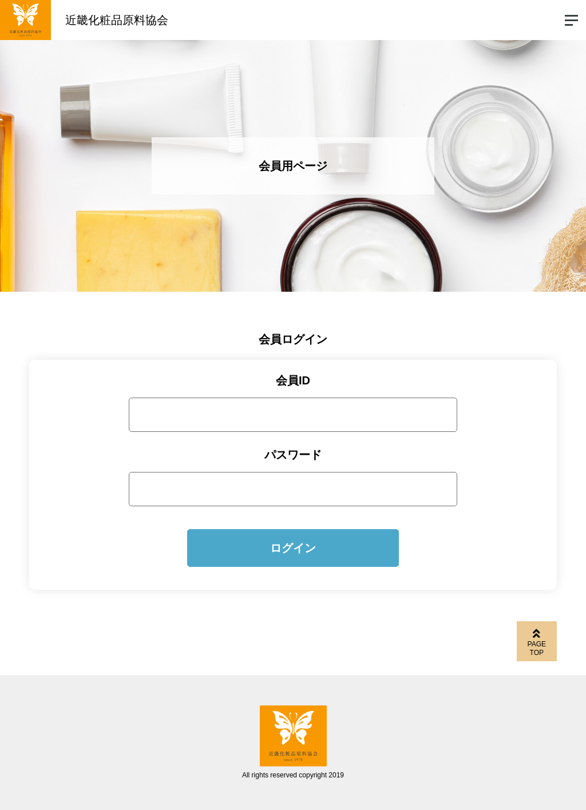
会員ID (293, 380)
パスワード (293, 454)
